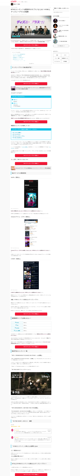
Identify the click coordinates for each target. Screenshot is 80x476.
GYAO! (17, 322)
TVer (17, 325)
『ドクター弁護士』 (18, 132)
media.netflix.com (15, 208)
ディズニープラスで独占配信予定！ (19, 54)
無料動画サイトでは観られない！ (19, 57)
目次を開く (31, 63)
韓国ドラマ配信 (17, 4)
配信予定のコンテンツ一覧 (17, 59)
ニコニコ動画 (17, 330)
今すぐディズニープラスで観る (31, 45)
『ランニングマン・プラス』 (19, 135)
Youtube (17, 327)
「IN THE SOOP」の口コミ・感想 (19, 60)
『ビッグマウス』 (17, 134)
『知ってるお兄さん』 (18, 137)
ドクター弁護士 (25, 146)
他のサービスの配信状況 (17, 55)
